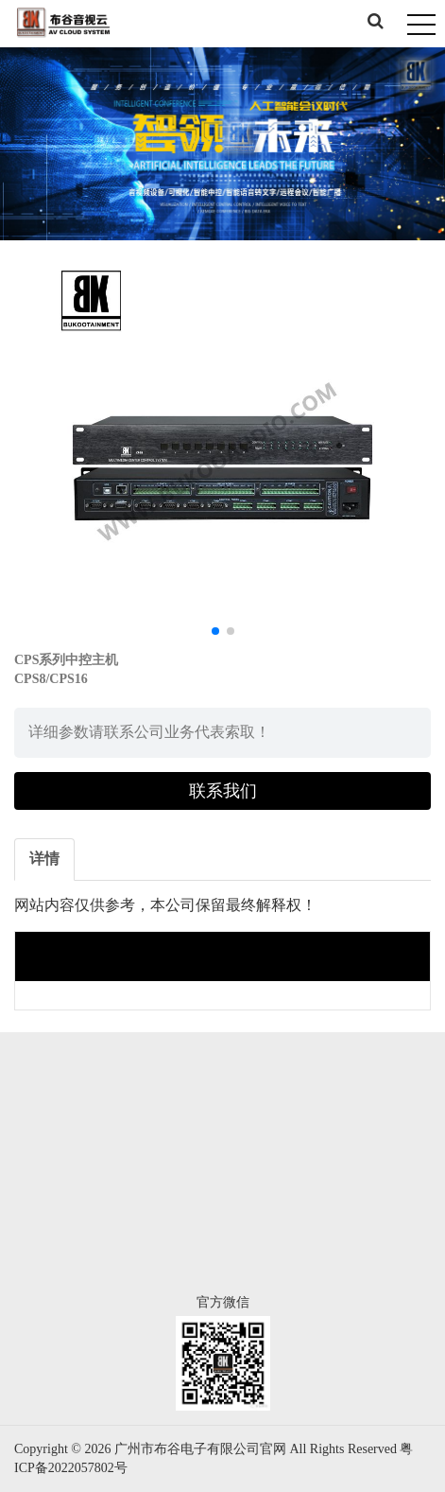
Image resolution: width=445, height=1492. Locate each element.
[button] (215, 631)
